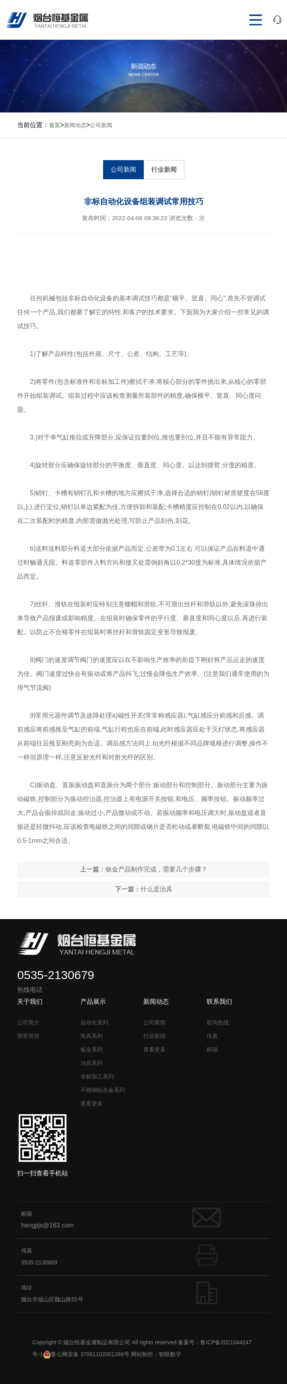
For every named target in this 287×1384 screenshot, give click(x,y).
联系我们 (219, 1001)
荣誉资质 (28, 1036)
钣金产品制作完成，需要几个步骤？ (156, 869)
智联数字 (170, 1354)
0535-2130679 (55, 974)
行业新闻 (164, 169)
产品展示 (93, 1001)
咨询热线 (218, 1022)
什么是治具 (156, 889)
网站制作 (142, 1354)
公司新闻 (101, 125)
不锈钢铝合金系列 (102, 1090)
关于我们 (30, 1001)
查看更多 (91, 1103)
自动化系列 (94, 1022)
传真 (212, 1036)
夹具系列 (91, 1036)
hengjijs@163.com (47, 1225)
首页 (54, 125)
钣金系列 (91, 1049)
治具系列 (91, 1063)
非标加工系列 (97, 1076)
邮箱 (212, 1049)
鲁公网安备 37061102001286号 (86, 1354)
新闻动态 (75, 125)
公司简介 (28, 1022)
